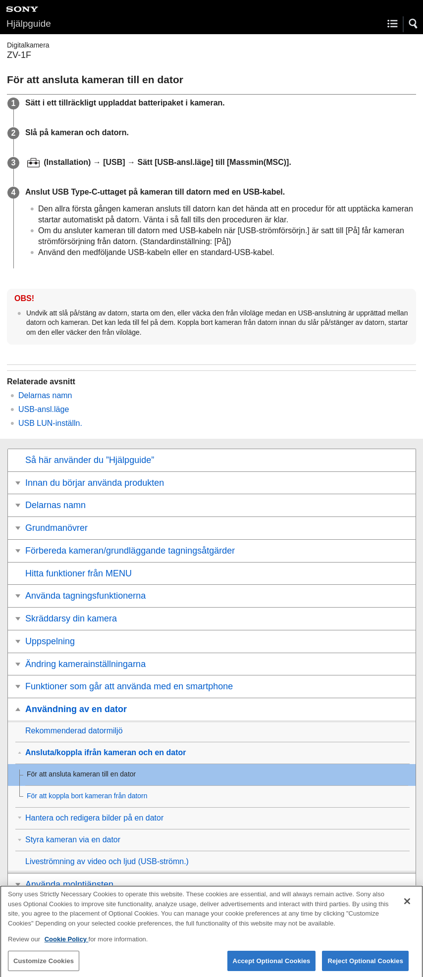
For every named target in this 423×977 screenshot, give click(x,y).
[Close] (407, 906)
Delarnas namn (45, 395)
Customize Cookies (43, 966)
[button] (414, 24)
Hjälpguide (28, 23)
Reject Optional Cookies (365, 966)
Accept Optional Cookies (272, 966)
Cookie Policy (67, 944)
